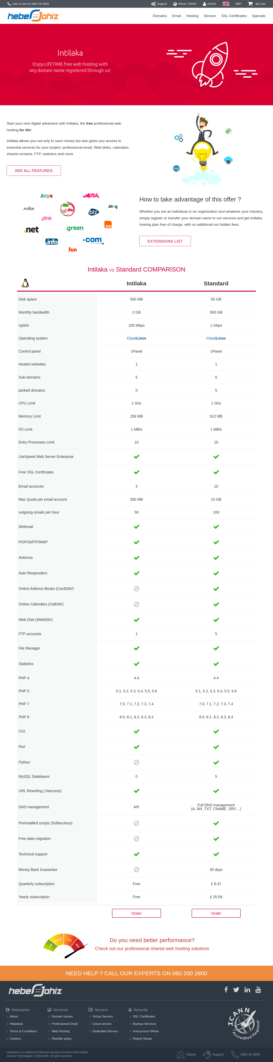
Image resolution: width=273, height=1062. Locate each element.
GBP (238, 3)
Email (176, 16)
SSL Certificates (234, 16)
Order (136, 913)
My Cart (257, 3)
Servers (210, 16)
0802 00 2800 (40, 3)
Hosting (192, 16)
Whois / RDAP (184, 3)
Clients (209, 3)
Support (159, 3)
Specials (258, 16)
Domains (160, 16)
